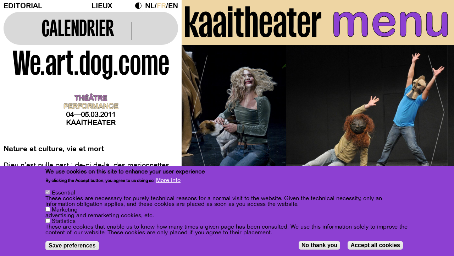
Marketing (65, 209)
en (173, 5)
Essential (63, 192)
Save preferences (72, 245)
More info (168, 180)
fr (161, 5)
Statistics (64, 221)
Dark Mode (140, 5)
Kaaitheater (91, 122)
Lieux (102, 5)
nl (150, 5)
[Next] (436, 115)
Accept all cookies (375, 245)
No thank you (319, 245)
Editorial (23, 5)
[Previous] (199, 115)
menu (390, 21)
